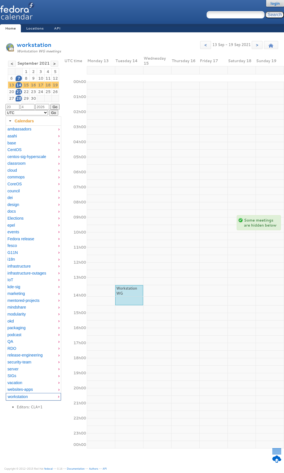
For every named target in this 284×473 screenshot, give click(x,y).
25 (48, 91)
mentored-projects (24, 300)
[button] (205, 45)
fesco (12, 245)
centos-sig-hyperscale (27, 156)
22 (26, 91)
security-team (19, 362)
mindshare (17, 307)
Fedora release (21, 239)
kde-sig (14, 287)
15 (26, 85)
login (275, 3)
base (12, 143)
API (57, 28)
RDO (12, 348)
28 (18, 98)
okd (11, 321)
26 (55, 91)
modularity (17, 314)
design (13, 204)
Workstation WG (126, 291)
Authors (93, 468)
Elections (16, 218)
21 (18, 91)
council (14, 191)
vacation (15, 382)
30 (33, 98)
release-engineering (25, 355)
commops (16, 177)
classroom (17, 163)
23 (33, 91)
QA (10, 341)
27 (11, 98)
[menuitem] (33, 129)
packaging (17, 328)
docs (12, 211)
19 (55, 85)
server (13, 369)
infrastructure (19, 266)
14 (18, 85)
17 (40, 85)
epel (11, 225)
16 (33, 85)
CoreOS (15, 184)
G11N (13, 252)
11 (48, 78)
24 (40, 91)
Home (10, 28)
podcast (14, 335)
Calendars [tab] (21, 121)
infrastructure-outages (27, 273)
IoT (10, 280)
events (13, 232)
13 (11, 85)
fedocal (48, 468)
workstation (34, 44)
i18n (11, 259)
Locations (35, 28)
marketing (16, 293)
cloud (12, 170)
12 (55, 78)
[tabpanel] (33, 263)
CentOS (15, 149)
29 (26, 98)
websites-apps (20, 389)
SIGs (12, 375)
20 (11, 91)
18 (48, 85)
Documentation (76, 468)
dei (10, 197)
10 (40, 78)
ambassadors (19, 129)
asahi (12, 136)
